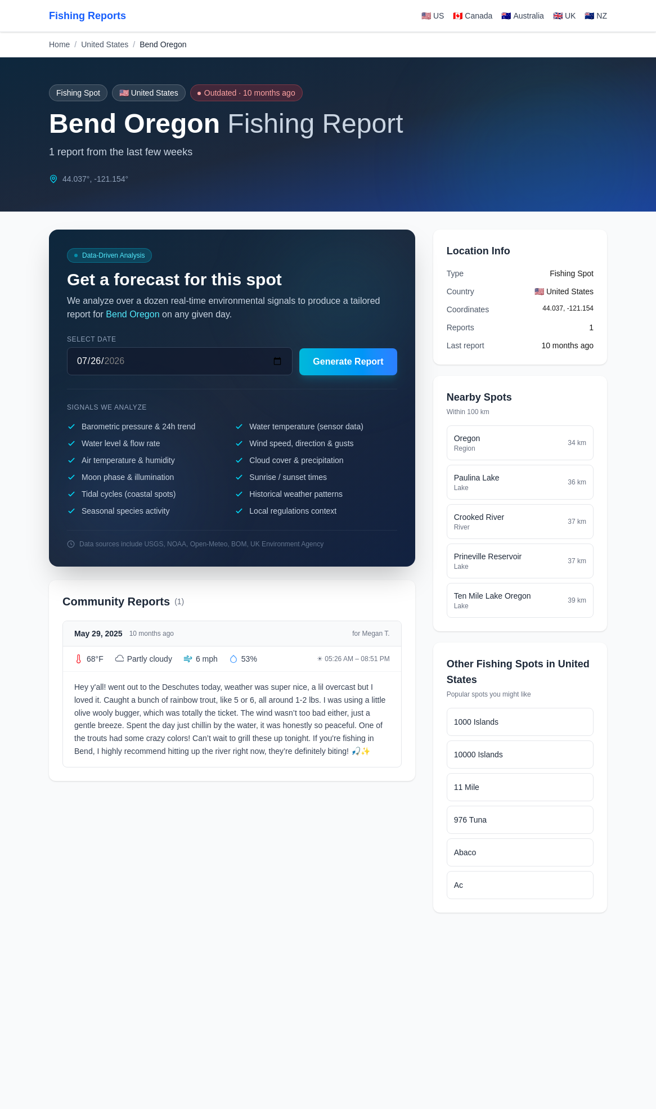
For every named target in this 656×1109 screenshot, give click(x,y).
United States (104, 44)
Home (59, 44)
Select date (91, 339)
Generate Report (348, 361)
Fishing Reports (87, 15)
